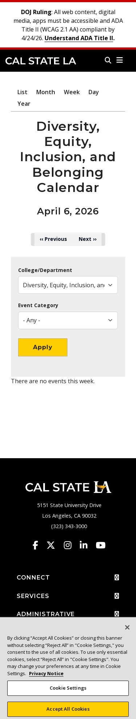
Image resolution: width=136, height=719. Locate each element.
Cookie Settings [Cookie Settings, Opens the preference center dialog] (68, 690)
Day (93, 92)
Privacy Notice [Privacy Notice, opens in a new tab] (46, 676)
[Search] (108, 60)
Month (45, 92)
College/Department (45, 270)
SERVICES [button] (68, 596)
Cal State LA (40, 60)
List (22, 92)
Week (72, 92)
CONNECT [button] (68, 577)
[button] (119, 60)
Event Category (38, 305)
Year (23, 104)
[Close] (127, 630)
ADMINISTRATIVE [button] (68, 614)
